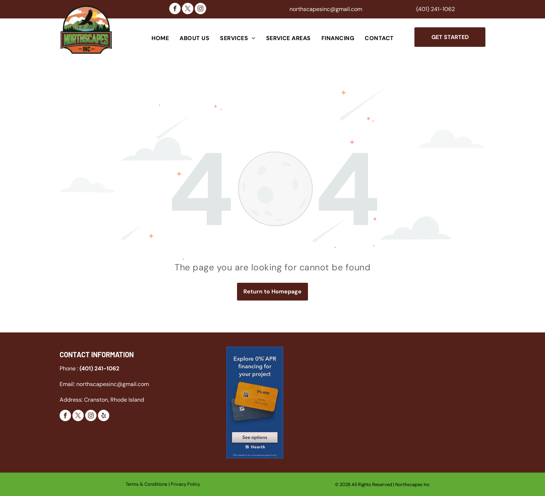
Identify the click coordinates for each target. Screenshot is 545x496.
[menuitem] (160, 38)
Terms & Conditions (146, 484)
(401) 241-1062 (435, 9)
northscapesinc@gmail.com (326, 9)
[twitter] (187, 9)
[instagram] (200, 9)
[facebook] (175, 9)
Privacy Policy (185, 484)
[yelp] (103, 416)
